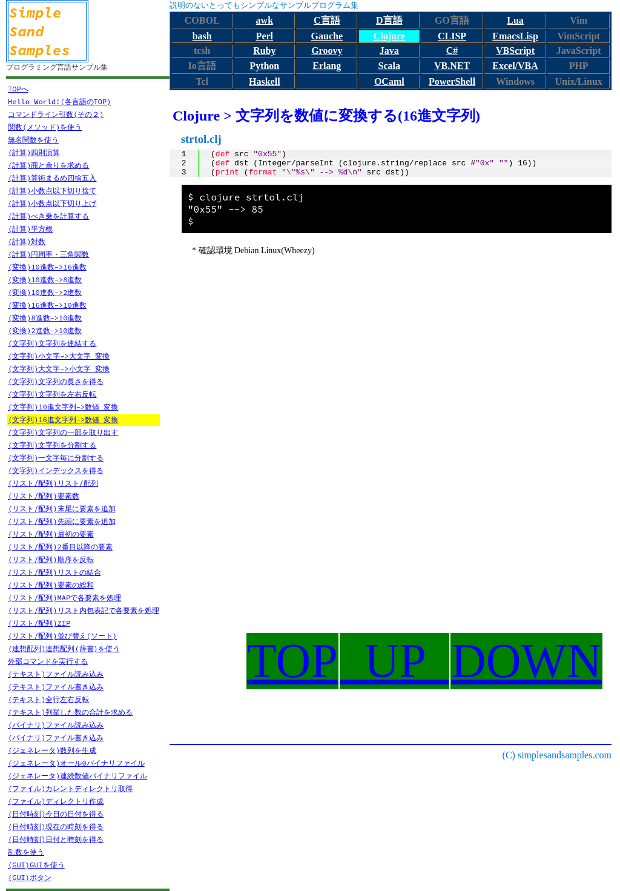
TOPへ (18, 88)
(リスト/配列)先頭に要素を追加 (62, 521)
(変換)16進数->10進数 (47, 305)
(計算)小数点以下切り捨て (52, 190)
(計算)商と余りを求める (48, 165)
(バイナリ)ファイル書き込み (56, 737)
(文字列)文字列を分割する (52, 444)
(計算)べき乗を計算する (48, 215)
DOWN (526, 660)
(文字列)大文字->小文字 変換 (59, 368)
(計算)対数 (26, 241)
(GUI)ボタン (29, 877)
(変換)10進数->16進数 (47, 266)
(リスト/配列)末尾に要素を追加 (62, 508)
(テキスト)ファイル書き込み (56, 686)
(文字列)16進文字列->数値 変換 (63, 419)
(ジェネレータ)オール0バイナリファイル (76, 762)
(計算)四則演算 (34, 152)
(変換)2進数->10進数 (45, 330)
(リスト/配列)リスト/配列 (53, 483)
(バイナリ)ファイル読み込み (56, 724)
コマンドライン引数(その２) (56, 114)
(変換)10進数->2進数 (45, 292)
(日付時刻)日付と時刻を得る (56, 839)
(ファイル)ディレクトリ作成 (56, 801)
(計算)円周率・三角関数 (48, 254)
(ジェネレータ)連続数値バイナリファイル (77, 775)
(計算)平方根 (30, 228)
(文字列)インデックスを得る (56, 470)
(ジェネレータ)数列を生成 (52, 750)
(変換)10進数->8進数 (45, 279)
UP (394, 660)
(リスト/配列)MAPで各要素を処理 (64, 597)
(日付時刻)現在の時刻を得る (56, 826)
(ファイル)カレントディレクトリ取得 (70, 788)
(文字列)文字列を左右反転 (52, 394)
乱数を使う (26, 851)
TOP (292, 660)
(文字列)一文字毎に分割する (56, 457)
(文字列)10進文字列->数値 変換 (63, 406)
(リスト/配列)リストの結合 (54, 572)
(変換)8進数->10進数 (45, 317)
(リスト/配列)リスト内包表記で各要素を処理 (83, 610)
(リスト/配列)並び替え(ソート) (62, 635)
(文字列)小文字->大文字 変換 (59, 355)
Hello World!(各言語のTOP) (59, 101)
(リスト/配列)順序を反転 (51, 559)
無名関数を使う (33, 139)
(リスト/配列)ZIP (39, 623)
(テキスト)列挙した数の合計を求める (70, 712)
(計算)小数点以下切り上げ (52, 203)
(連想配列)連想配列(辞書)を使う (64, 648)
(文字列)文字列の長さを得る (56, 381)
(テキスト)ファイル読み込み (56, 673)
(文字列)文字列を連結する (52, 343)
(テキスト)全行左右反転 (48, 699)
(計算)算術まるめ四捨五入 (52, 177)
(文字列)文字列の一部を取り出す (63, 432)
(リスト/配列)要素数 (43, 495)
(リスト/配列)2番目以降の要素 (60, 546)
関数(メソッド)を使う (45, 126)
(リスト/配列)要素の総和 (51, 584)
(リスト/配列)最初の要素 (51, 533)
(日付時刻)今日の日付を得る (56, 813)
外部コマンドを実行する (48, 661)
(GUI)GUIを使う (36, 864)
